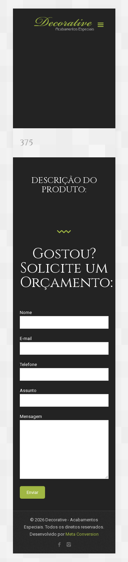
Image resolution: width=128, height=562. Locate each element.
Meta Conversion (82, 534)
